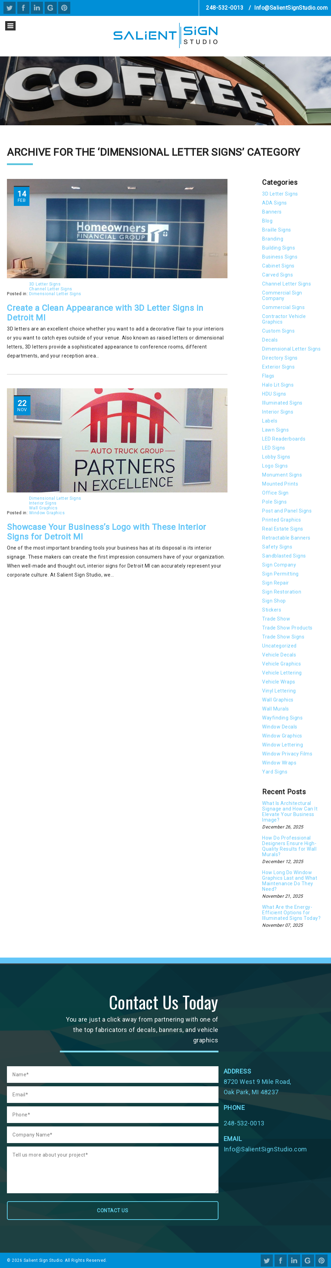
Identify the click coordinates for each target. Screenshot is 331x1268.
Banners (272, 212)
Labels (269, 421)
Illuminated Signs (282, 403)
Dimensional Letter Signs (55, 293)
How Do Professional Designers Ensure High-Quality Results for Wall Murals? (289, 846)
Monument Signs (282, 475)
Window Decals (279, 727)
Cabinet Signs (278, 266)
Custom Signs (278, 331)
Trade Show (276, 619)
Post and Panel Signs (287, 511)
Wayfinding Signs (282, 718)
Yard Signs (274, 772)
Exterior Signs (278, 367)
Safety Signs (277, 547)
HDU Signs (274, 394)
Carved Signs (277, 275)
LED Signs (273, 448)
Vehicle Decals (279, 655)
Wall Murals (275, 709)
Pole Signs (274, 502)
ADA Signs (274, 203)
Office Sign (275, 493)
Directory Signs (280, 358)
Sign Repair (275, 583)
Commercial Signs (283, 307)
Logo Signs (275, 466)
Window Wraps (279, 763)
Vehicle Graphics (281, 664)
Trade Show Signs (283, 637)
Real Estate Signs (282, 529)
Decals (270, 340)
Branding (272, 239)
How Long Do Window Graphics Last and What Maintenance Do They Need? (289, 881)
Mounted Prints (280, 484)
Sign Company (279, 565)
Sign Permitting (280, 574)
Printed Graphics (281, 520)
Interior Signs (43, 503)
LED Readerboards (283, 439)
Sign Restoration (281, 592)
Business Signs (279, 257)
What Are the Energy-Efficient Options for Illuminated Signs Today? (291, 912)
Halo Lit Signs (278, 385)
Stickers (271, 610)
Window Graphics (47, 512)
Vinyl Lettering (279, 691)
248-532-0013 (224, 7)
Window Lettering (282, 745)
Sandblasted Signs (284, 556)
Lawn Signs (275, 430)
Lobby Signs (276, 457)
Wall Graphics (43, 508)
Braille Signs (276, 230)
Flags (268, 376)
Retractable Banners (286, 538)
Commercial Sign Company (282, 295)
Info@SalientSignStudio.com (291, 7)
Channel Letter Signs (50, 289)
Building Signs (278, 248)
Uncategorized (279, 646)
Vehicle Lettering (282, 673)
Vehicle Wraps (278, 682)
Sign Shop (274, 601)
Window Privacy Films (287, 754)
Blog (267, 221)
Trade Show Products (287, 628)
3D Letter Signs (45, 284)
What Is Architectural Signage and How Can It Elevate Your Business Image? (289, 811)
